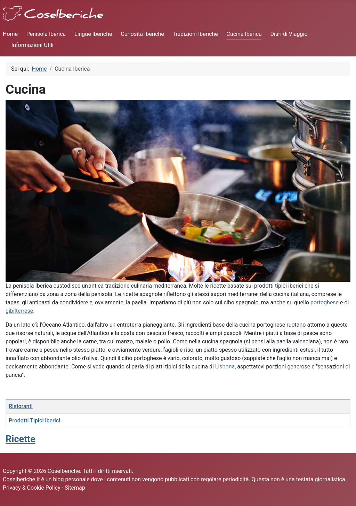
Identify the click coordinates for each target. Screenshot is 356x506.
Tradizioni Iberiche (195, 34)
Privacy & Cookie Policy (31, 487)
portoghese (324, 302)
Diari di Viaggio (289, 34)
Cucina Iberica (243, 34)
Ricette (20, 439)
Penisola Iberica (46, 34)
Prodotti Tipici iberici (34, 420)
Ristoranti (21, 406)
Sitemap (75, 487)
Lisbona (225, 366)
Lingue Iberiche (93, 34)
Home (10, 34)
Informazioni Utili (32, 45)
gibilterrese (19, 311)
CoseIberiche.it (21, 479)
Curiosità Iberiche (142, 34)
